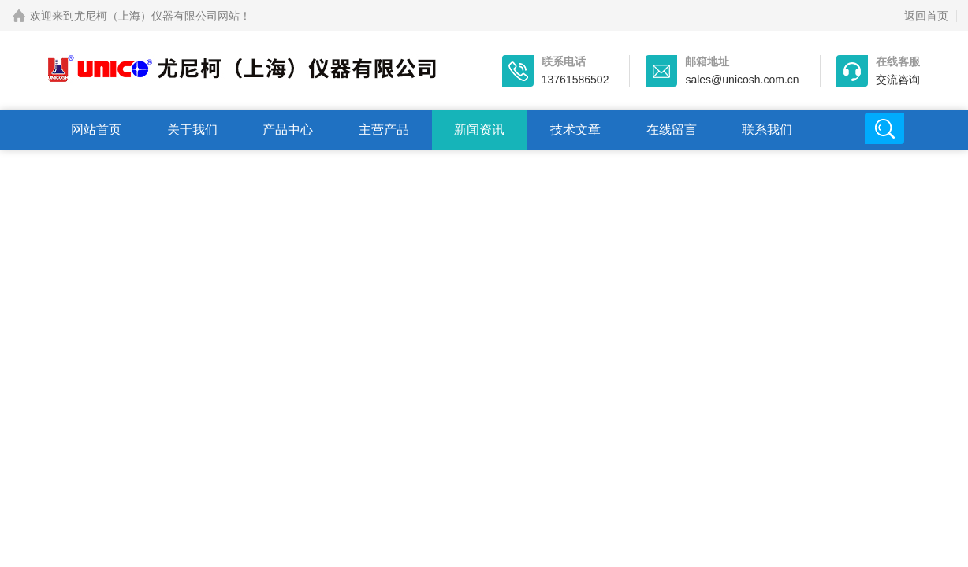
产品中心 (287, 129)
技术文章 (575, 129)
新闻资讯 (479, 129)
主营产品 (384, 129)
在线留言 (671, 129)
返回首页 (926, 15)
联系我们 (767, 129)
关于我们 (192, 129)
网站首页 (96, 129)
